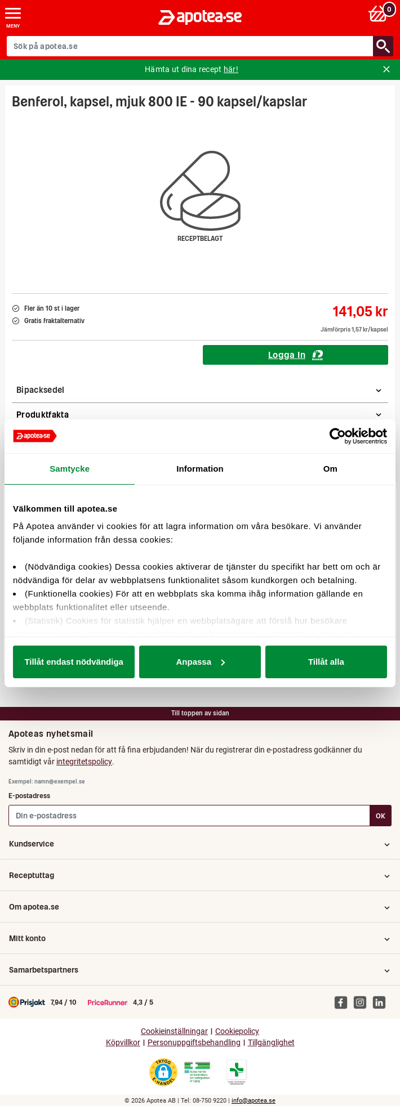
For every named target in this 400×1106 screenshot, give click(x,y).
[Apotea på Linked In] (382, 1002)
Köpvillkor (123, 1042)
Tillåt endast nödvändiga (73, 661)
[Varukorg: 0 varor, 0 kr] (379, 13)
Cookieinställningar (174, 1031)
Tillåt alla (326, 661)
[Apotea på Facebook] (343, 1002)
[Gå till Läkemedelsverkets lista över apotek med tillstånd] (237, 1072)
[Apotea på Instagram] (362, 1002)
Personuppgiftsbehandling (194, 1042)
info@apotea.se (253, 1100)
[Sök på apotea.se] (190, 46)
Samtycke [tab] (70, 468)
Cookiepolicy (237, 1031)
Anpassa (200, 661)
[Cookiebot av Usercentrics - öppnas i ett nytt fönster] (337, 436)
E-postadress (29, 795)
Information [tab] (200, 468)
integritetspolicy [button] (84, 761)
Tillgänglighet (271, 1042)
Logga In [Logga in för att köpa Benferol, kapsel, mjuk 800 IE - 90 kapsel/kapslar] (295, 354)
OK (380, 816)
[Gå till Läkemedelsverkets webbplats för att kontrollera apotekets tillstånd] (197, 1072)
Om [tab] (330, 468)
